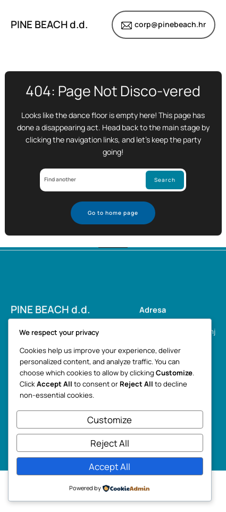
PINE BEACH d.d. (49, 24)
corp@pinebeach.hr (170, 24)
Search (164, 179)
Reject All (109, 443)
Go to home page (113, 212)
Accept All (109, 466)
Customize (109, 420)
